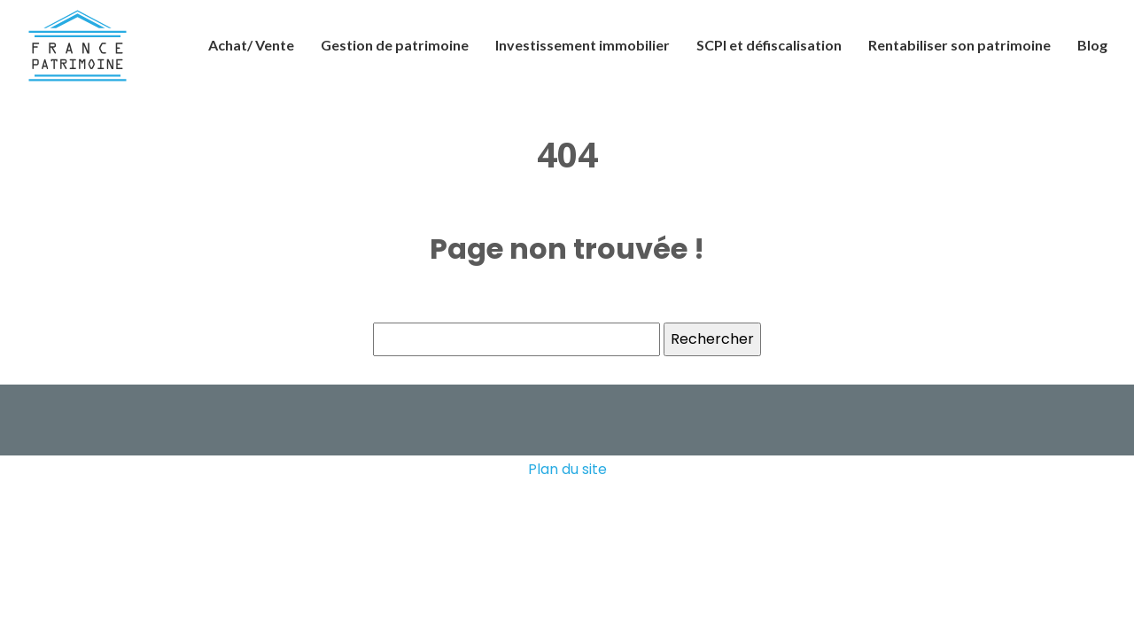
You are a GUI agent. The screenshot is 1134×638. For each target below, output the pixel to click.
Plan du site (567, 469)
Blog (1092, 44)
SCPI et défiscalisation (769, 44)
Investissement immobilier (582, 44)
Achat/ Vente (251, 44)
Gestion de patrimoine (395, 44)
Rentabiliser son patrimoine (959, 44)
